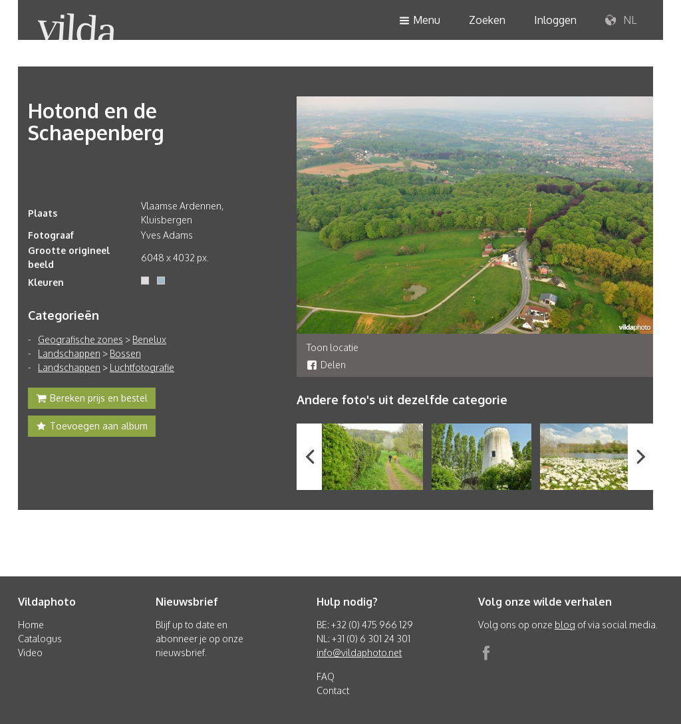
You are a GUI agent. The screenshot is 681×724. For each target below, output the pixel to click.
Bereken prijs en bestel (92, 399)
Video (30, 652)
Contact (333, 690)
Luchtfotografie (142, 367)
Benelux (149, 339)
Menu (419, 21)
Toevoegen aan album (92, 427)
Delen (326, 364)
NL (620, 20)
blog (565, 624)
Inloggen (555, 20)
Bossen (125, 353)
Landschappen (69, 353)
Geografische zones (80, 339)
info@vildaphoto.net (359, 652)
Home (31, 624)
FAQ (326, 676)
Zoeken (487, 20)
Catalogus (40, 638)
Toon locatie (332, 347)
